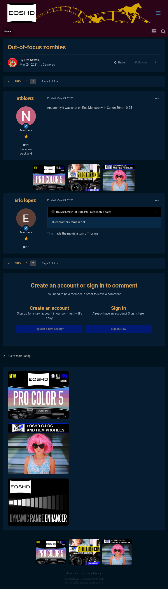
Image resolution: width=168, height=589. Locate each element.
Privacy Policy (91, 573)
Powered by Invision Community (84, 582)
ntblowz (25, 98)
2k (26, 144)
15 (26, 247)
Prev (18, 81)
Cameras (49, 64)
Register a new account (49, 328)
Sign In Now (118, 328)
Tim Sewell (31, 60)
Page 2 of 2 (50, 81)
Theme (72, 573)
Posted (60, 98)
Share (119, 62)
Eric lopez (25, 200)
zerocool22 (97, 212)
